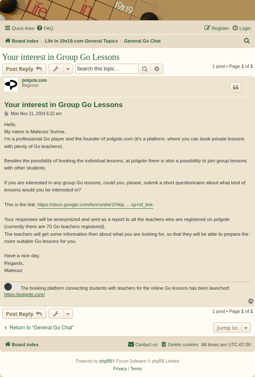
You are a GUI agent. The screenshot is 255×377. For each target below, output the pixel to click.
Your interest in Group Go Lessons (61, 57)
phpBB (105, 361)
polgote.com (34, 80)
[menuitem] (44, 28)
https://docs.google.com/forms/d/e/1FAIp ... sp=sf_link (95, 204)
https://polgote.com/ (24, 294)
